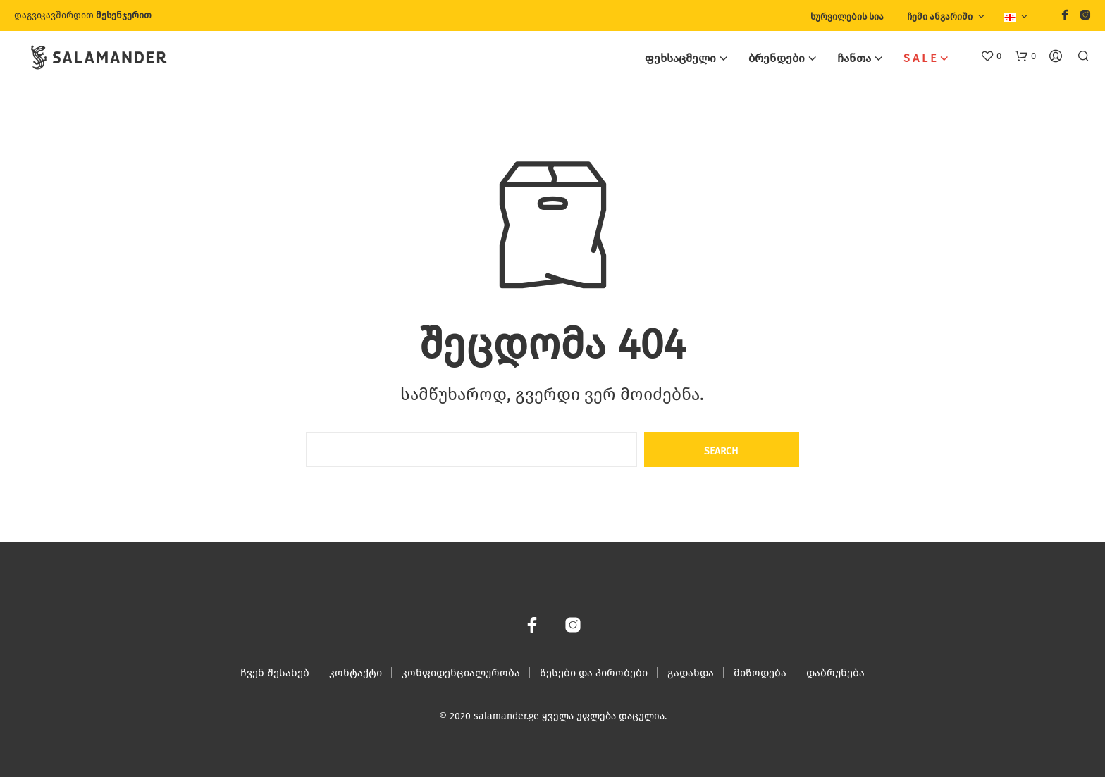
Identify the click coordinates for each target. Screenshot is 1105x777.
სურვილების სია (847, 16)
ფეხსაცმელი (680, 58)
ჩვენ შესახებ (274, 672)
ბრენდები (776, 58)
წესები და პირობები (594, 672)
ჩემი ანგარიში (940, 16)
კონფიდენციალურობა (461, 672)
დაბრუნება (835, 672)
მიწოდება (760, 672)
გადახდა (690, 672)
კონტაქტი (355, 672)
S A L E (920, 58)
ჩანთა (854, 58)
